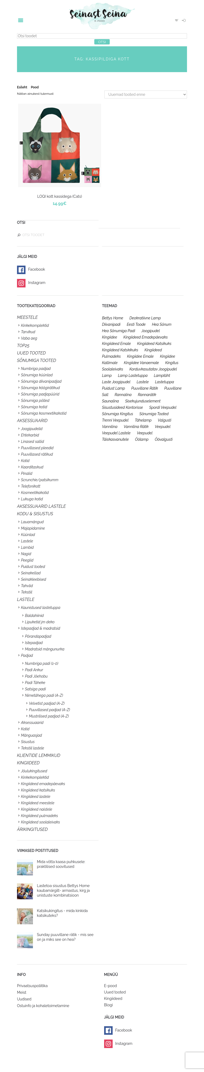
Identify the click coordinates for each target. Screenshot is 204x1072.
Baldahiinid (34, 615)
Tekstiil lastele (32, 748)
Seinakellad (31, 573)
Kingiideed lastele (35, 796)
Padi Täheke (35, 683)
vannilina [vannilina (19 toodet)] (109, 426)
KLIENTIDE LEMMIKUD (38, 755)
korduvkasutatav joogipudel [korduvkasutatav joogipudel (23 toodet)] (153, 369)
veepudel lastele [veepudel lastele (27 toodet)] (116, 433)
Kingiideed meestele (37, 803)
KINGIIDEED (28, 762)
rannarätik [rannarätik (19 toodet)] (147, 395)
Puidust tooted (33, 566)
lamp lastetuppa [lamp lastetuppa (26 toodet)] (133, 375)
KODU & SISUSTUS (35, 513)
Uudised (24, 999)
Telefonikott (30, 486)
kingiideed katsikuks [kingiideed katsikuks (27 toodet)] (154, 343)
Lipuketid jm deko (39, 622)
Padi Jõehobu (36, 676)
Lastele (27, 541)
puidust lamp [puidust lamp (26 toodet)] (113, 388)
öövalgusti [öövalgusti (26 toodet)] (164, 439)
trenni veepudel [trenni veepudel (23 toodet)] (115, 420)
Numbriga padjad (36, 368)
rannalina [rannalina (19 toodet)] (123, 395)
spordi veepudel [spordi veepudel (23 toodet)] (163, 407)
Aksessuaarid (32, 420)
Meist (21, 992)
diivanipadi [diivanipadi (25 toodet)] (111, 324)
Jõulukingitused (34, 771)
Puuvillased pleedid (37, 448)
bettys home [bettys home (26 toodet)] (112, 318)
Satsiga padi (35, 689)
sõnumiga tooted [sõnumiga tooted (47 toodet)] (154, 414)
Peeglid (27, 560)
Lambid (27, 547)
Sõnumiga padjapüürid (40, 394)
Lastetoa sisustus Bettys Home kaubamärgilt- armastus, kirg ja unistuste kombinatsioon (63, 890)
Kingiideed (113, 998)
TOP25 (23, 345)
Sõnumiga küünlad (37, 375)
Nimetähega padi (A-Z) (44, 695)
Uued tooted (115, 992)
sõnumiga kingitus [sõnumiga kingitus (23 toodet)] (117, 414)
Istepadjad (34, 643)
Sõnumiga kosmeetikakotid (43, 413)
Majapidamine (33, 528)
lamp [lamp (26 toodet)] (107, 375)
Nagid (26, 554)
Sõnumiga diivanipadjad (41, 381)
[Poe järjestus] (145, 94)
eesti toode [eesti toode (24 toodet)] (136, 324)
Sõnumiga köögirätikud (40, 388)
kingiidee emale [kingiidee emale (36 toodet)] (140, 356)
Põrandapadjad (38, 636)
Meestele (27, 317)
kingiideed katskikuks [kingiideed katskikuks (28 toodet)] (120, 350)
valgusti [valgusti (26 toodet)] (164, 420)
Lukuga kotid (32, 499)
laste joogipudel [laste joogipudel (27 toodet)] (116, 382)
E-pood (110, 986)
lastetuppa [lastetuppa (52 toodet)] (164, 382)
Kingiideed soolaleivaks (40, 822)
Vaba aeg (29, 338)
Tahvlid (27, 586)
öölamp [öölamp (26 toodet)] (141, 439)
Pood (35, 87)
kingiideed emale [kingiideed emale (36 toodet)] (116, 343)
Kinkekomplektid (35, 325)
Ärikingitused (32, 829)
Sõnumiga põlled (35, 400)
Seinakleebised (33, 579)
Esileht (22, 87)
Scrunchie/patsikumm (39, 480)
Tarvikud (28, 332)
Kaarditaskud (32, 467)
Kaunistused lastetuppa (40, 607)
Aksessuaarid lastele (41, 506)
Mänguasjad (31, 735)
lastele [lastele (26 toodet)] (143, 382)
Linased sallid (32, 441)
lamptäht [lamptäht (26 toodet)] (162, 375)
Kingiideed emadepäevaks (43, 784)
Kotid (25, 461)
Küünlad (28, 535)
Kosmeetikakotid (35, 492)
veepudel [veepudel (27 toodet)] (163, 426)
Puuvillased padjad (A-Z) (49, 710)
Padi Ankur (34, 670)
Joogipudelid (31, 429)
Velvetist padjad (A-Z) (47, 703)
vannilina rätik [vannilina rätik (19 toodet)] (136, 426)
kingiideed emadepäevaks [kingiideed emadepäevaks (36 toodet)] (146, 337)
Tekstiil (26, 592)
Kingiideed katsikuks (38, 790)
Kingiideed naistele (36, 809)
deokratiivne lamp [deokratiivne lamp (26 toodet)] (145, 318)
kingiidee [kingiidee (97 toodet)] (109, 337)
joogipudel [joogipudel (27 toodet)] (150, 331)
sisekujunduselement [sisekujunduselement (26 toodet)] (142, 401)
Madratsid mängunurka (44, 649)
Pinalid (26, 473)
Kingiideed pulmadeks (39, 816)
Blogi (108, 1005)
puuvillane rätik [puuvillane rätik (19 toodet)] (144, 388)
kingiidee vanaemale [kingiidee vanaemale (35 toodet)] (141, 363)
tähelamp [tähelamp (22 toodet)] (143, 420)
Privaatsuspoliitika (32, 986)
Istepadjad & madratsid (40, 628)
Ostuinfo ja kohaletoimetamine (43, 1006)
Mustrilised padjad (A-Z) (49, 716)
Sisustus (28, 742)
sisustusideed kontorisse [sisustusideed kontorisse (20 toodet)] (122, 407)
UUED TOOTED (31, 353)
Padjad (27, 655)
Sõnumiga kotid (34, 407)
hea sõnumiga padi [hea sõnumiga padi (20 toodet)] (118, 331)
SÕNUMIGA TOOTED (36, 360)
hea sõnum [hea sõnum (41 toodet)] (161, 324)
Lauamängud (32, 522)
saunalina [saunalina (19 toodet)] (110, 401)
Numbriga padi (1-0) (41, 663)
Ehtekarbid (30, 435)
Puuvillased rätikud (37, 454)
